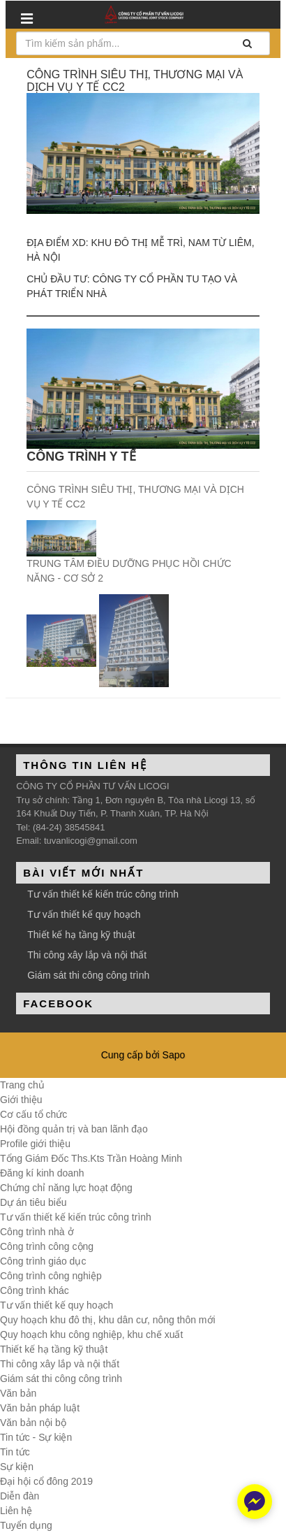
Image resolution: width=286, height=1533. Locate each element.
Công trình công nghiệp (51, 1275)
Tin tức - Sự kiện (36, 1437)
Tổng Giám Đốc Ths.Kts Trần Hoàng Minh (91, 1158)
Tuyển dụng (26, 1525)
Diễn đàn (19, 1496)
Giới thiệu (21, 1099)
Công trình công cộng (46, 1246)
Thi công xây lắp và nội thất (86, 954)
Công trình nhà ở (37, 1231)
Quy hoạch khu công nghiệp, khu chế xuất (91, 1334)
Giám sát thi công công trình (88, 975)
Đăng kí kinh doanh (42, 1173)
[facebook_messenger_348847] (254, 1501)
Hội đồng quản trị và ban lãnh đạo (74, 1129)
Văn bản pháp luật (40, 1407)
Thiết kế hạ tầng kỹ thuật (81, 934)
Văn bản (18, 1393)
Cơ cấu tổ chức (33, 1114)
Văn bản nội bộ (33, 1422)
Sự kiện (16, 1466)
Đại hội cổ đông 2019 (46, 1481)
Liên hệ (16, 1510)
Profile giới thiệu (35, 1143)
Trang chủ (22, 1085)
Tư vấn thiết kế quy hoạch (83, 914)
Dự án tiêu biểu (33, 1202)
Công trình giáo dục (43, 1261)
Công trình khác (34, 1290)
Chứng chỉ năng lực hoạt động (66, 1187)
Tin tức (15, 1452)
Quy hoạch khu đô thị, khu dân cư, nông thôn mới (108, 1319)
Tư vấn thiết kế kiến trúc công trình (103, 894)
